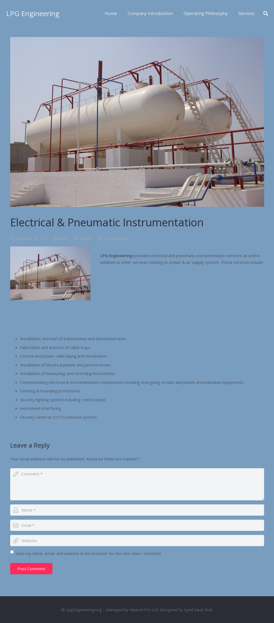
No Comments (116, 238)
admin (64, 238)
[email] (137, 525)
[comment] (137, 484)
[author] (137, 510)
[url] (137, 540)
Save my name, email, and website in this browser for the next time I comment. (89, 553)
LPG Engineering (32, 13)
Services (86, 238)
